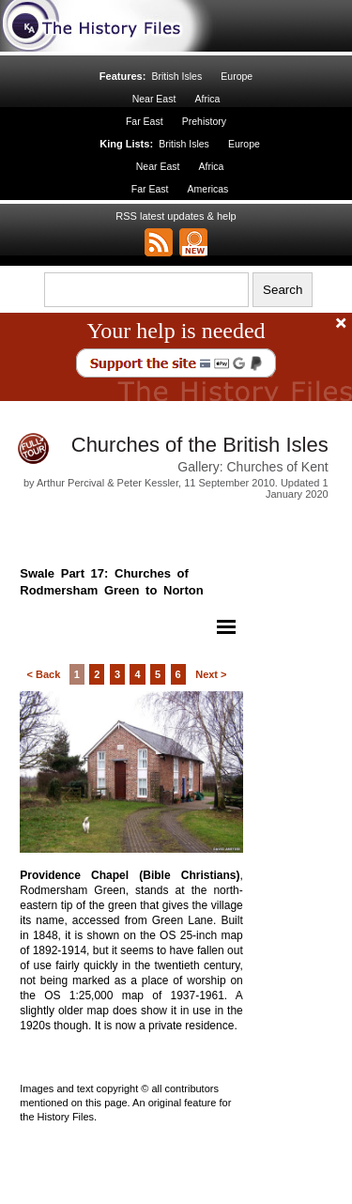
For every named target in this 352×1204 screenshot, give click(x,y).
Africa (207, 98)
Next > (210, 674)
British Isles (176, 76)
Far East (144, 121)
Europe (237, 76)
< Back (43, 674)
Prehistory (204, 121)
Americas (208, 188)
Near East (154, 98)
